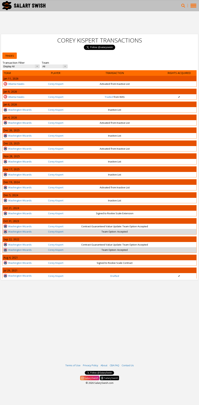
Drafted (114, 276)
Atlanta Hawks (14, 84)
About (104, 365)
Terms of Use (72, 365)
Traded (109, 97)
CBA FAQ (114, 365)
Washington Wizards (18, 109)
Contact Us (128, 365)
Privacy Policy (90, 365)
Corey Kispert (55, 84)
